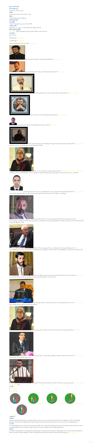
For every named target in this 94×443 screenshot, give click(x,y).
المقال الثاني (11, 429)
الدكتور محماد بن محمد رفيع (79, 219)
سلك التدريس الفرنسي (14, 391)
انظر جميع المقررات (13, 388)
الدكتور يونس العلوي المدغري (79, 383)
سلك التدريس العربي (13, 390)
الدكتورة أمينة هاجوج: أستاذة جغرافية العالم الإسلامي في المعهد (72, 171)
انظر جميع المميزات (12, 31)
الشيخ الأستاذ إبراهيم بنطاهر (73, 93)
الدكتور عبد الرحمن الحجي (79, 248)
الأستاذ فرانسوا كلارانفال (79, 355)
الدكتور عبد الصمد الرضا (78, 303)
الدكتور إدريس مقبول (57, 59)
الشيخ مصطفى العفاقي (20, 41)
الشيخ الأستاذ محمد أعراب (62, 115)
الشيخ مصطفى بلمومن (32, 43)
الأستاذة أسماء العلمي (20, 38)
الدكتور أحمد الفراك (80, 275)
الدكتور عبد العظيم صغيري (78, 192)
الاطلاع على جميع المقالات (73, 432)
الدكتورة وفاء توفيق (77, 330)
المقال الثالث (11, 418)
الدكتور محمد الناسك (54, 125)
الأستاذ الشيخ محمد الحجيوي (79, 144)
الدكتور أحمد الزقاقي (61, 72)
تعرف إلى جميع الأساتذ (13, 384)
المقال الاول (11, 423)
